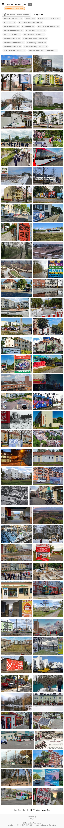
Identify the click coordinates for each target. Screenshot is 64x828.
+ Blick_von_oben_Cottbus (35, 38)
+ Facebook (28, 26)
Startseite (11, 4)
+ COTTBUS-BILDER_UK (48, 26)
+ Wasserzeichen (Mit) (49, 18)
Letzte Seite (46, 810)
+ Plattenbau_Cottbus (34, 34)
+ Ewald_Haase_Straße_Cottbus (42, 50)
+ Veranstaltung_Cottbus (35, 46)
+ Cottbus (9, 22)
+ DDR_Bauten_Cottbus (14, 50)
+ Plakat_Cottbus (12, 34)
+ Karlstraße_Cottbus (14, 42)
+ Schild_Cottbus (12, 38)
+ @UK (30, 18)
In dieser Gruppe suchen (18, 14)
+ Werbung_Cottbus (36, 42)
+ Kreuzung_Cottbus (35, 30)
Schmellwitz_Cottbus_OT (14, 8)
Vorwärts (36, 810)
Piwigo (32, 819)
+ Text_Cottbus (11, 26)
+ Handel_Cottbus (12, 46)
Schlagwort (22, 4)
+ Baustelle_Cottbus (13, 30)
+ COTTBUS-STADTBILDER (30, 22)
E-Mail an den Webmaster (32, 823)
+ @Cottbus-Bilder (13, 18)
